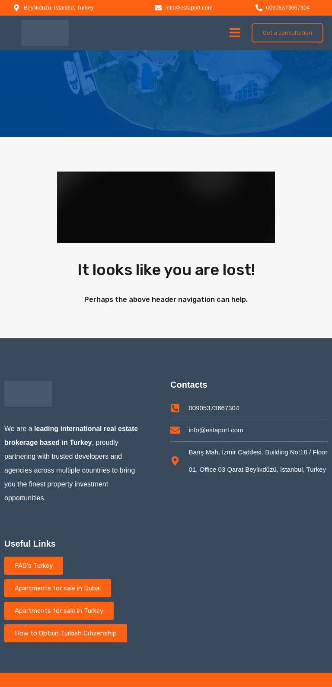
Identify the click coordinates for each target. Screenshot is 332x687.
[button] (235, 33)
